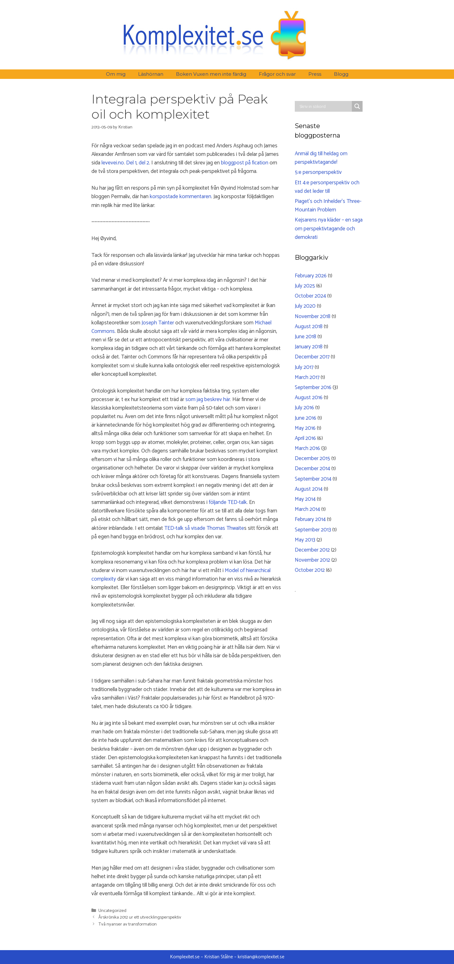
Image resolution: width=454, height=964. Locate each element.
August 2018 (309, 326)
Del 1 (131, 162)
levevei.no (113, 162)
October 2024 (310, 296)
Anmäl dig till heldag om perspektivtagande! (321, 158)
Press (314, 74)
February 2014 (310, 519)
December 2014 (312, 468)
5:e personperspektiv (318, 172)
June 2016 (305, 418)
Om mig (115, 74)
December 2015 (312, 458)
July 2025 (305, 285)
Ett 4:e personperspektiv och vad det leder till (327, 187)
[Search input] (325, 106)
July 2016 (304, 407)
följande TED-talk (228, 502)
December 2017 (312, 356)
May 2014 (305, 499)
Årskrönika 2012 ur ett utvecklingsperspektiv (139, 917)
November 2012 (312, 560)
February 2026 (311, 275)
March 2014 (307, 509)
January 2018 (309, 346)
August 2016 (309, 397)
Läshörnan (150, 74)
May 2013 (305, 539)
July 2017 (304, 367)
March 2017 (307, 377)
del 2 (144, 162)
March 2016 (307, 448)
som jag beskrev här (207, 399)
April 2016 (305, 438)
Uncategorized (112, 910)
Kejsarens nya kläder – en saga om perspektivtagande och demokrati (329, 228)
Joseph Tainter (158, 322)
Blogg (341, 74)
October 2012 (310, 570)
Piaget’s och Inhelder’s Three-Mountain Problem (328, 205)
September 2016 (313, 387)
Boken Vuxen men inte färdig (211, 74)
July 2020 (305, 306)
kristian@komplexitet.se (261, 957)
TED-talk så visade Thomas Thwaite (204, 528)
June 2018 (305, 336)
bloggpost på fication (244, 162)
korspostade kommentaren (180, 196)
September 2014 (313, 479)
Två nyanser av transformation (127, 924)
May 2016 (305, 428)
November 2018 (312, 316)
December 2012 (312, 550)
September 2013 (313, 529)
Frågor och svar (277, 74)
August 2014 (309, 489)
